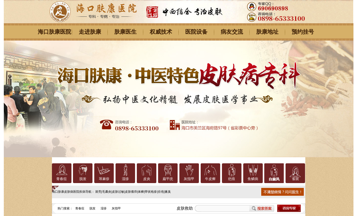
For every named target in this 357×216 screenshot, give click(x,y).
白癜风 (274, 179)
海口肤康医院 (54, 32)
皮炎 (146, 179)
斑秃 (98, 191)
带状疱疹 (151, 191)
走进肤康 (90, 32)
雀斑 (295, 179)
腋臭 (168, 191)
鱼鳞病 (253, 179)
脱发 (82, 179)
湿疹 (125, 179)
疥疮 (161, 191)
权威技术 (161, 32)
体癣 (141, 191)
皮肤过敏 (118, 191)
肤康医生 (125, 32)
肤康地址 (267, 32)
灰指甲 (189, 179)
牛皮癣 (210, 179)
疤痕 (231, 179)
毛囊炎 (106, 191)
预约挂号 (303, 32)
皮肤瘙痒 (131, 191)
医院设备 (196, 32)
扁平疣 (167, 179)
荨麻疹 (104, 179)
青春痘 (61, 179)
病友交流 (232, 32)
